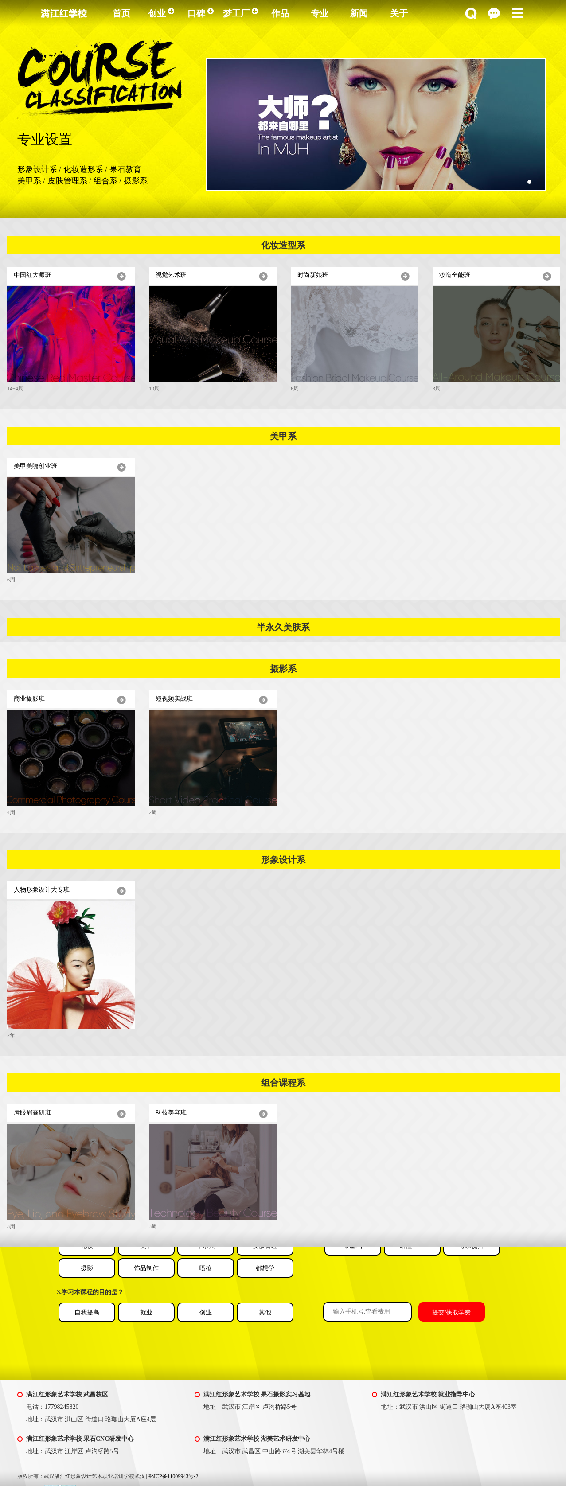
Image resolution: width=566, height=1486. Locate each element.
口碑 (200, 13)
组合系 (105, 180)
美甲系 (29, 180)
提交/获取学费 (451, 1312)
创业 (161, 13)
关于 (399, 13)
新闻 (359, 13)
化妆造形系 (83, 169)
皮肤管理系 (67, 180)
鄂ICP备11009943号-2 (173, 1476)
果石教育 (125, 169)
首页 (121, 13)
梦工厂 (240, 13)
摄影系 (136, 180)
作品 (280, 13)
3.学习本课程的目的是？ (90, 1292)
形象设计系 (37, 169)
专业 (319, 13)
